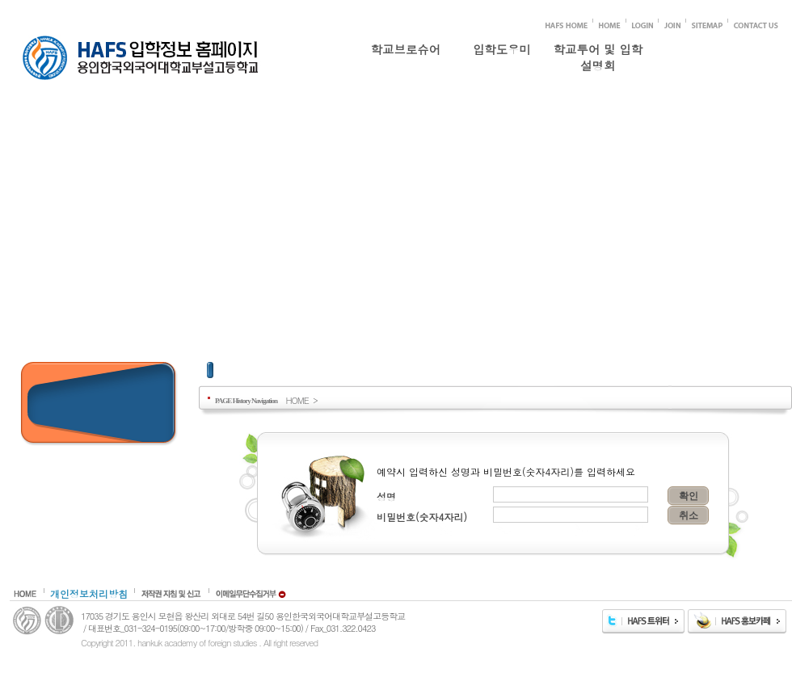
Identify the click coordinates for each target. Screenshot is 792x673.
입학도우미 (502, 49)
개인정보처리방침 (89, 593)
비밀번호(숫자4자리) (422, 517)
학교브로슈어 (405, 49)
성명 (386, 496)
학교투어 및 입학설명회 (598, 54)
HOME (296, 399)
